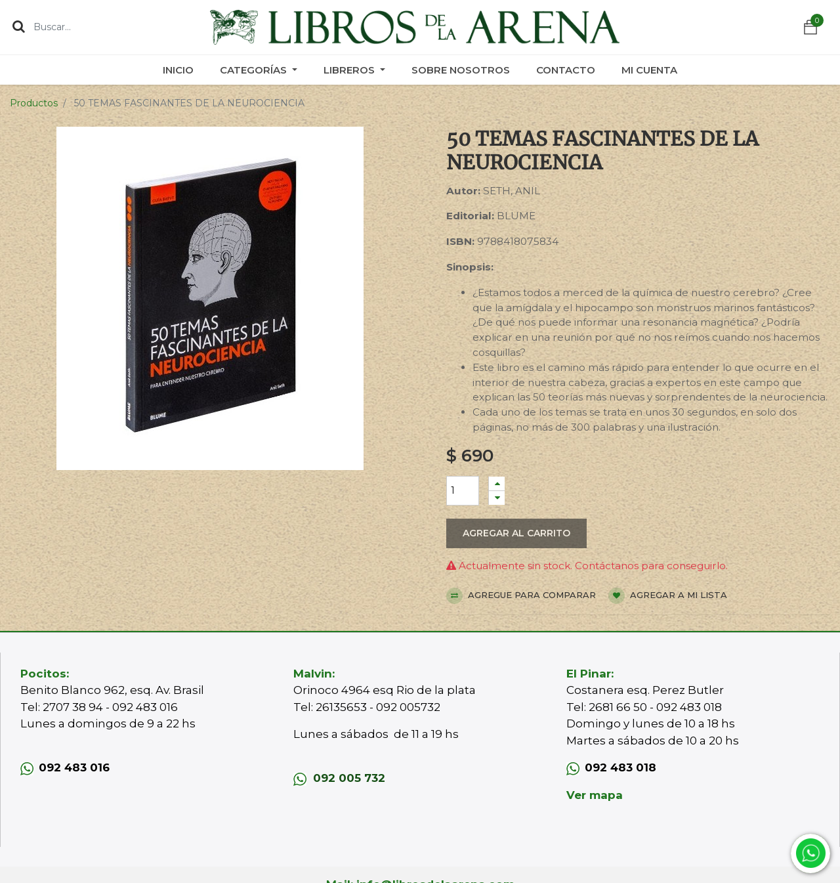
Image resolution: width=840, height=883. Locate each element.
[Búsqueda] (18, 26)
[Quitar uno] (497, 498)
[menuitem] (178, 70)
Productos (34, 103)
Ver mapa (594, 795)
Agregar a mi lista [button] (667, 596)
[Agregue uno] (497, 483)
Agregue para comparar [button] (521, 596)
